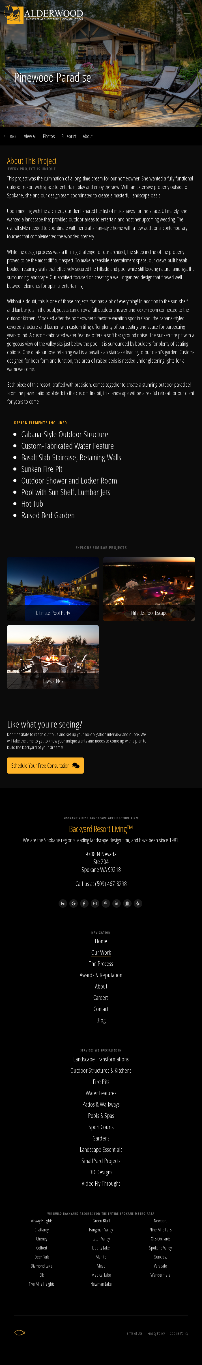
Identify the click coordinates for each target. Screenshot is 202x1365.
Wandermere (161, 1275)
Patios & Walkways (101, 1104)
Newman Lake (101, 1284)
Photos (49, 136)
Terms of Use (134, 1333)
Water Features (101, 1092)
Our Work (101, 952)
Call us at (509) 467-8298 (101, 883)
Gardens (101, 1138)
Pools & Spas (101, 1115)
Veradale (160, 1266)
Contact (101, 1008)
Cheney (41, 1239)
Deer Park (42, 1257)
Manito (101, 1257)
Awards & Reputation (101, 974)
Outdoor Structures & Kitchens (101, 1070)
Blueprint (68, 136)
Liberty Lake (101, 1248)
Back (10, 136)
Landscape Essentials (101, 1149)
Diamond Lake (41, 1266)
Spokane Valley (160, 1248)
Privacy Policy (156, 1333)
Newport (160, 1221)
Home (101, 941)
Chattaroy (42, 1230)
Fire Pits (101, 1081)
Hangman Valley (101, 1230)
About (88, 136)
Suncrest (160, 1257)
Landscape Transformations (101, 1059)
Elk (42, 1275)
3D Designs (101, 1172)
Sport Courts (101, 1126)
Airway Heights (41, 1221)
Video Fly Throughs (101, 1183)
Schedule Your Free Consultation (45, 765)
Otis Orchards (160, 1239)
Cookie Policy (179, 1333)
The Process (101, 963)
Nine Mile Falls (160, 1230)
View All (30, 136)
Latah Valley (101, 1239)
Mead (101, 1266)
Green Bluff (101, 1221)
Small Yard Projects (101, 1160)
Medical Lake (101, 1275)
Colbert (41, 1248)
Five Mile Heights (41, 1284)
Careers (101, 997)
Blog (101, 1020)
